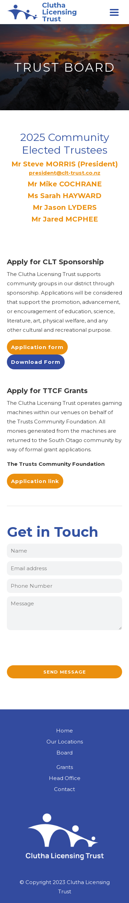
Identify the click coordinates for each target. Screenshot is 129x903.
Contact (64, 789)
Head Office (64, 778)
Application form (37, 347)
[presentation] (64, 648)
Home (64, 730)
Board (64, 752)
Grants (64, 767)
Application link (35, 481)
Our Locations (64, 741)
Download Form (36, 362)
